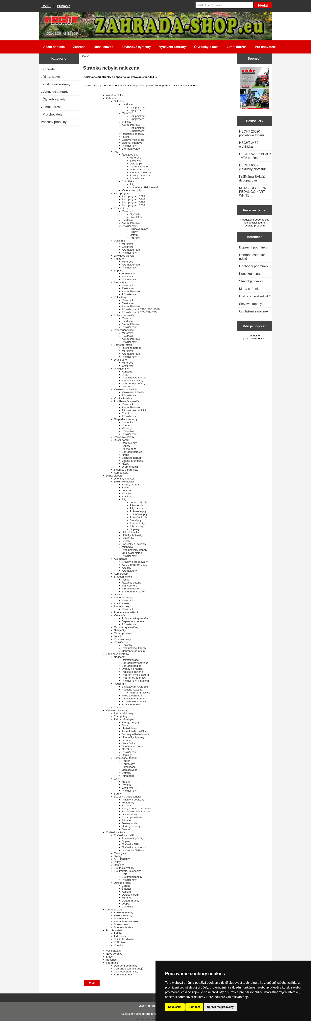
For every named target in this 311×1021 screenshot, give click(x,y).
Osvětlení (127, 749)
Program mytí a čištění (135, 674)
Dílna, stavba (103, 47)
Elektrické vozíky (124, 867)
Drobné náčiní (130, 466)
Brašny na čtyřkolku (133, 850)
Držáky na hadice (132, 668)
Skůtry (118, 856)
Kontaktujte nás (123, 974)
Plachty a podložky (133, 799)
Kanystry (127, 371)
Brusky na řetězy (140, 175)
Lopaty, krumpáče (132, 460)
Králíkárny (120, 942)
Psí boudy (120, 936)
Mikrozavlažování (132, 695)
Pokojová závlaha (132, 671)
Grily (116, 778)
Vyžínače (119, 240)
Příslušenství (129, 145)
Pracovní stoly (122, 639)
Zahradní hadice (131, 665)
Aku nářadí (120, 558)
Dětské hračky (122, 882)
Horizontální (129, 273)
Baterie (126, 885)
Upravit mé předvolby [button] (220, 1007)
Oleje (125, 374)
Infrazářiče (128, 775)
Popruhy (135, 237)
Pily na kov (136, 508)
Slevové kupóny (250, 304)
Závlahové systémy (136, 47)
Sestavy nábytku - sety (135, 734)
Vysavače (119, 615)
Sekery (126, 445)
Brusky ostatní (130, 484)
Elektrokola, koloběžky (127, 870)
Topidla (118, 636)
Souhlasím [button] (174, 1007)
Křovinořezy (121, 208)
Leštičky (127, 490)
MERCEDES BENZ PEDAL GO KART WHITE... (253, 191)
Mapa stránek (249, 288)
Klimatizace (129, 766)
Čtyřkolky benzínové (134, 847)
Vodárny (127, 428)
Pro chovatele (265, 47)
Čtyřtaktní (135, 214)
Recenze (111, 959)
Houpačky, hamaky (133, 737)
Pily (116, 151)
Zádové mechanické (134, 410)
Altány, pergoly (130, 722)
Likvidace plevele (124, 255)
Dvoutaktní (136, 217)
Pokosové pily (138, 511)
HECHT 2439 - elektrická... (249, 144)
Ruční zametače (131, 347)
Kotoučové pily (138, 514)
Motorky (126, 897)
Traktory (119, 258)
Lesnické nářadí (131, 457)
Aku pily (126, 567)
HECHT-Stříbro (150, 1014)
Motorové (127, 113)
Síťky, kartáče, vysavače (136, 808)
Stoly (125, 725)
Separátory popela (133, 621)
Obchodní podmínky (126, 971)
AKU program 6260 (133, 205)
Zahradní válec (131, 148)
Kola (124, 873)
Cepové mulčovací (133, 139)
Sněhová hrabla (123, 927)
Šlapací (126, 888)
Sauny (118, 793)
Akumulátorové (131, 124)
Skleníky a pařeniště (126, 469)
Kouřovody (128, 763)
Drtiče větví (120, 359)
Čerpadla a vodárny (125, 419)
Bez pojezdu (137, 107)
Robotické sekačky (133, 133)
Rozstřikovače (130, 659)
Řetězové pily (130, 154)
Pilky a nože (129, 448)
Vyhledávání (113, 950)
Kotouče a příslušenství (144, 187)
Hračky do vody (131, 826)
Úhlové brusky (130, 532)
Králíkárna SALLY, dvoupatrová (252, 178)
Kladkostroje (121, 603)
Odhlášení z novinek (253, 311)
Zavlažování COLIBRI (135, 686)
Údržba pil (136, 163)
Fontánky (127, 422)
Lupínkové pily (138, 502)
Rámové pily (129, 442)
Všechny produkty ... (55, 122)
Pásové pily (137, 505)
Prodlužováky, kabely (134, 549)
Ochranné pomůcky (133, 383)
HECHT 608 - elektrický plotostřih (253, 167)
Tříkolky (126, 121)
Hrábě (125, 454)
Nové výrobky (114, 953)
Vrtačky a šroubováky (134, 561)
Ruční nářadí (121, 439)
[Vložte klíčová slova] (224, 5)
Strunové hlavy (139, 228)
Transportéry (129, 585)
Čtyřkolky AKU (130, 844)
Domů (46, 6)
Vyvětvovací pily (131, 190)
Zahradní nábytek (124, 719)
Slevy (109, 956)
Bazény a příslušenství (127, 796)
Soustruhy (128, 538)
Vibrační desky (130, 588)
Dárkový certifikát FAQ (255, 296)
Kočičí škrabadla (124, 939)
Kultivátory (120, 297)
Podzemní (120, 683)
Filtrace (126, 820)
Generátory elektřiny (126, 627)
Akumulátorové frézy (126, 921)
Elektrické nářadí (124, 481)
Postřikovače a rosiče (126, 401)
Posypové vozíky (124, 437)
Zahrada (79, 47)
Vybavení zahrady (172, 47)
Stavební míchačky (133, 591)
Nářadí (118, 594)
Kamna (126, 760)
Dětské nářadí (130, 894)
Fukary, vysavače (124, 315)
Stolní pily (135, 520)
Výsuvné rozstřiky (132, 689)
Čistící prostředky (132, 817)
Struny (133, 231)
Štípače (118, 270)
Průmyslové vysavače (135, 618)
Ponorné (127, 425)
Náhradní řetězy (139, 169)
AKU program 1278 (133, 196)
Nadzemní (120, 656)
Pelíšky (118, 933)
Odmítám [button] (194, 1007)
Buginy (126, 841)
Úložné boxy (129, 728)
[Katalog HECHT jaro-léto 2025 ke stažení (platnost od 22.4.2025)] (254, 88)
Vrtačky (126, 493)
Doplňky (134, 529)
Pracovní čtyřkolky (133, 838)
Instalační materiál (133, 698)
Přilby (117, 862)
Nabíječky (120, 630)
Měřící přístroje (123, 633)
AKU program (122, 193)
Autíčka (126, 891)
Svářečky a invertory (134, 543)
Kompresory (121, 573)
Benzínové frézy (123, 912)
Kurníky (118, 945)
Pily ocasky (136, 526)
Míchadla (127, 546)
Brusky (126, 541)
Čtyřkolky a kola (206, 47)
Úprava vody (129, 814)
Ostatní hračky (130, 900)
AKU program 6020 (133, 202)
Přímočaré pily (138, 517)
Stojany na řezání (140, 172)
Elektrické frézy (123, 915)
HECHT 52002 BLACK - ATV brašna (255, 156)
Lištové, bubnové (132, 142)
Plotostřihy (120, 282)
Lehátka (126, 740)
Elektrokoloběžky (132, 876)
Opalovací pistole (132, 552)
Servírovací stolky (132, 746)
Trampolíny (120, 716)
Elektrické (127, 104)
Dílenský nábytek (124, 478)
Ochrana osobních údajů (128, 968)
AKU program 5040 (133, 199)
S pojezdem (137, 110)
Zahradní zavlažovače (135, 662)
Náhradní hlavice (140, 692)
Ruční (125, 136)
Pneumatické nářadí (126, 612)
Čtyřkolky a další (124, 835)
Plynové (126, 784)
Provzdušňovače (124, 330)
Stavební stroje (123, 576)
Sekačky (119, 101)
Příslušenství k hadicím (136, 680)
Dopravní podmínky (125, 965)
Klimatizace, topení (125, 757)
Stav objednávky (251, 281)
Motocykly (120, 853)
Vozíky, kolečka (123, 398)
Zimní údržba (237, 47)
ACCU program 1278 (134, 564)
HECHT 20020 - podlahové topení (251, 133)
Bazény (126, 805)
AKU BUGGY (122, 859)
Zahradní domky (123, 713)
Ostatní (134, 234)
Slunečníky (128, 743)
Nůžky (125, 463)
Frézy (125, 487)
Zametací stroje (123, 344)
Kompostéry (121, 472)
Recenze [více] (254, 210)
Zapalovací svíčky (132, 380)
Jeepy (125, 903)
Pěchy (125, 579)
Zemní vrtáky (122, 606)
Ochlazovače (129, 769)
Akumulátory (129, 570)
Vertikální (127, 276)
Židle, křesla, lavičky (134, 731)
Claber (118, 707)
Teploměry (128, 802)
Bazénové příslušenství (136, 811)
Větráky (126, 772)
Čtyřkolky (127, 906)
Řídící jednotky (131, 704)
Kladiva (126, 496)
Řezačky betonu (131, 582)
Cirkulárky (128, 181)
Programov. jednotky (134, 677)
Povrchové (128, 431)
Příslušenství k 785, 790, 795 (139, 312)
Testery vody (129, 823)
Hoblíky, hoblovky (132, 535)
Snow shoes (121, 924)
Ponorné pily (137, 523)
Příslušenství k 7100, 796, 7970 (140, 309)
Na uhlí (126, 781)
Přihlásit (63, 6)
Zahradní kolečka (132, 451)
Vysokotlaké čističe (125, 389)
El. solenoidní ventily (134, 701)
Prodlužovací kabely (134, 377)
